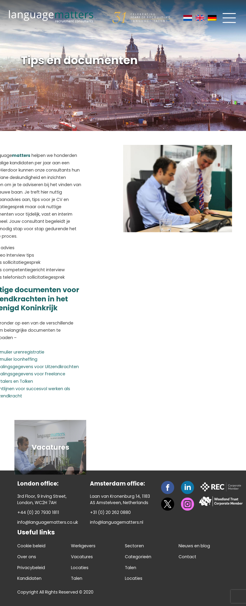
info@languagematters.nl (116, 522)
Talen (76, 578)
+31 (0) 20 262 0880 (110, 512)
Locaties (79, 568)
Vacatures (82, 557)
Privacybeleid (31, 568)
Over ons (26, 557)
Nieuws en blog (194, 546)
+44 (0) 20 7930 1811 (38, 512)
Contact (187, 557)
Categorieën (138, 557)
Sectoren (134, 546)
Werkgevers (83, 546)
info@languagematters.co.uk (47, 522)
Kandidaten (29, 578)
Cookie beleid (31, 546)
